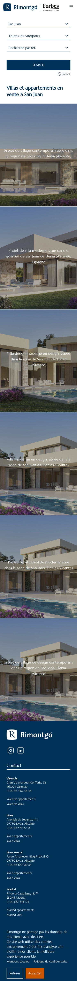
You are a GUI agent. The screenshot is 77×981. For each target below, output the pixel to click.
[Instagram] (11, 750)
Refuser (14, 973)
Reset (63, 74)
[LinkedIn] (20, 750)
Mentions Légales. (18, 961)
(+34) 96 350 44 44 (19, 791)
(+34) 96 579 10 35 (18, 828)
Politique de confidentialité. (50, 961)
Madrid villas (14, 915)
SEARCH (39, 65)
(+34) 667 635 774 (18, 902)
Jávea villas (13, 841)
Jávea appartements (19, 836)
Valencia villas (15, 804)
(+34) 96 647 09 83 (19, 865)
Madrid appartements (20, 910)
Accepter (35, 973)
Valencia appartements (21, 799)
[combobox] (9, 23)
